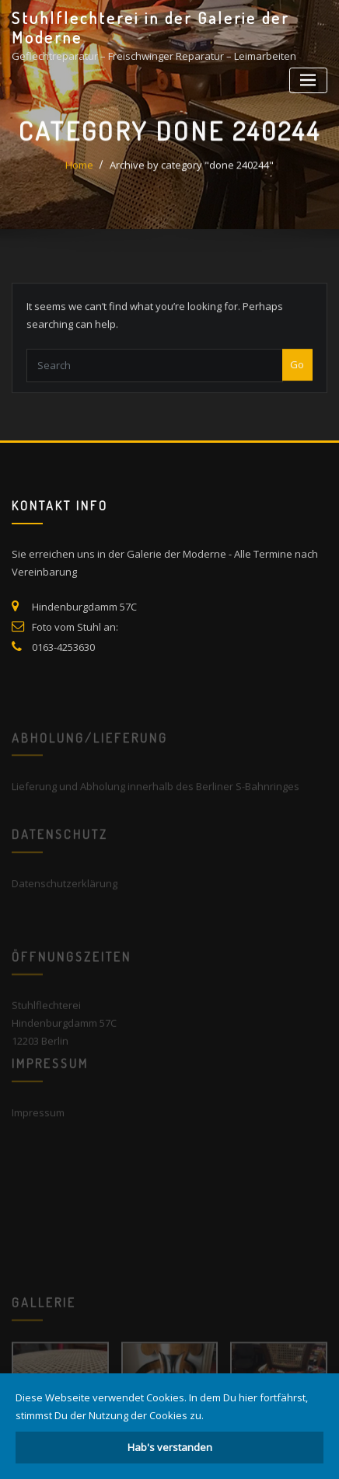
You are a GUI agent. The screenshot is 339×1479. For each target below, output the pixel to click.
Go (297, 376)
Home (79, 173)
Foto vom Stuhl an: (75, 645)
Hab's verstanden (170, 1447)
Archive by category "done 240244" (192, 173)
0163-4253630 (63, 665)
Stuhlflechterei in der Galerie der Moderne (150, 27)
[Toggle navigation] (308, 80)
